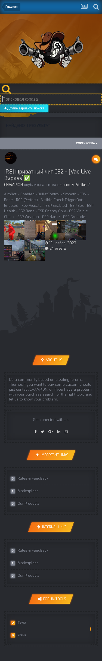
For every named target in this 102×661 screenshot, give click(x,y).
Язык (18, 635)
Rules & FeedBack (29, 478)
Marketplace (25, 491)
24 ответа (55, 248)
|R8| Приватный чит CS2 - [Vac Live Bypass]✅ (47, 175)
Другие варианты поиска (24, 108)
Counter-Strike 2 (75, 184)
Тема (18, 622)
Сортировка (86, 143)
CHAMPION (13, 184)
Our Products (25, 503)
